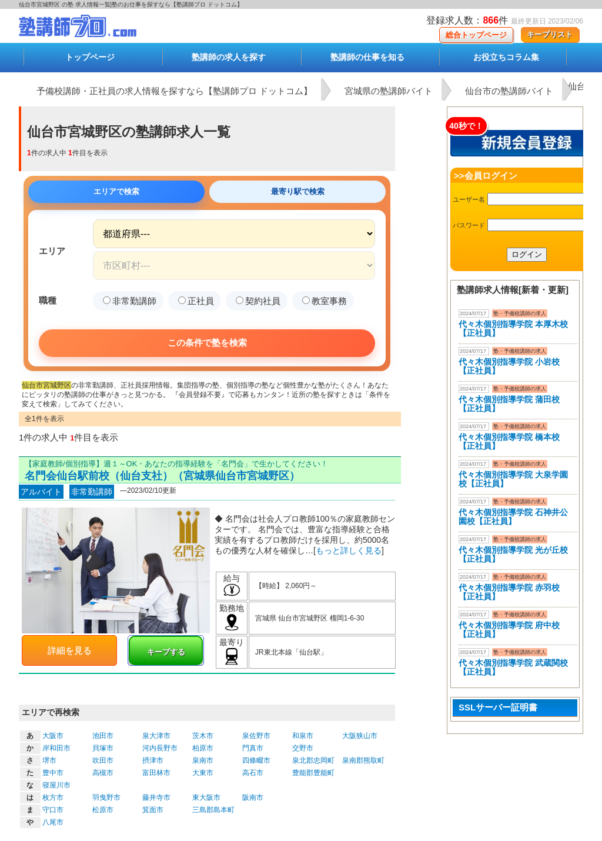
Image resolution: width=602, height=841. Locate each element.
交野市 (302, 748)
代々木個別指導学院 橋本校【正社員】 (509, 441)
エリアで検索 (116, 191)
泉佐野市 (256, 736)
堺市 (49, 760)
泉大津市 (156, 736)
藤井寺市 (156, 797)
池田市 (102, 736)
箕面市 (152, 810)
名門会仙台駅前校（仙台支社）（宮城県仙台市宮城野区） (162, 476)
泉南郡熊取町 (363, 760)
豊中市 (52, 773)
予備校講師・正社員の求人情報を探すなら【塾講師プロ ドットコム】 (174, 91)
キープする (166, 652)
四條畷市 (256, 760)
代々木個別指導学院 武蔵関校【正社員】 (513, 667)
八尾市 (52, 822)
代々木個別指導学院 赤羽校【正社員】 (509, 592)
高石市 (252, 773)
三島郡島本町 (213, 810)
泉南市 (202, 760)
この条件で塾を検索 (207, 343)
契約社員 (258, 301)
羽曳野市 (106, 797)
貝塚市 (102, 748)
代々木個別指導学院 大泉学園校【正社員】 (513, 479)
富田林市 (156, 773)
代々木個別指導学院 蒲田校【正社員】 (509, 404)
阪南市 (252, 797)
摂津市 (152, 760)
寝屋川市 (56, 785)
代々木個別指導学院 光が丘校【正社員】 (513, 554)
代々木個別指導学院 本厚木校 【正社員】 (513, 328)
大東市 (202, 773)
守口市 (52, 810)
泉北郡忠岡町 (313, 760)
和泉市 (302, 736)
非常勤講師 (129, 301)
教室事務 (324, 301)
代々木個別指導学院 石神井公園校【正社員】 (513, 517)
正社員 (196, 301)
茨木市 (202, 736)
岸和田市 (56, 748)
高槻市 (102, 773)
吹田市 (102, 760)
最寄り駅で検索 (298, 191)
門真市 (252, 748)
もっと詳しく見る (349, 550)
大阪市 (52, 736)
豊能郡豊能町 (313, 773)
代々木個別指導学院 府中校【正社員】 (509, 629)
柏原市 (202, 748)
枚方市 (52, 797)
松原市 (102, 810)
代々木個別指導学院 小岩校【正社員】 (509, 366)
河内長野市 (160, 748)
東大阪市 (206, 797)
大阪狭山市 (359, 736)
